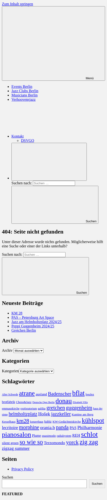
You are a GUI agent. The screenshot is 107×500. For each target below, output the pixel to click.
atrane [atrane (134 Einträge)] (27, 393)
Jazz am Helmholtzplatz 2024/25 (36, 322)
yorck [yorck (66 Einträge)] (72, 442)
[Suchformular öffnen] (49, 162)
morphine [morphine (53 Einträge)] (29, 427)
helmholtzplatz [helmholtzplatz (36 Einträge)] (23, 413)
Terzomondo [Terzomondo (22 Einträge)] (54, 442)
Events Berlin (21, 87)
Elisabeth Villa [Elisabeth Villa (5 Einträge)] (80, 402)
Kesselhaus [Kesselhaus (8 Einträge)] (8, 421)
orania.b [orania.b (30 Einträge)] (47, 427)
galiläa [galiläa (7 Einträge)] (42, 408)
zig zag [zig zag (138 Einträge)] (89, 442)
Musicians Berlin (24, 95)
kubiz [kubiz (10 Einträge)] (48, 421)
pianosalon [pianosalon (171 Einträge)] (16, 434)
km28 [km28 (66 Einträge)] (22, 421)
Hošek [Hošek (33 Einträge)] (44, 413)
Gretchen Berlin (23, 330)
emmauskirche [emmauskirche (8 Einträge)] (11, 408)
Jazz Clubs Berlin (24, 91)
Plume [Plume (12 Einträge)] (36, 435)
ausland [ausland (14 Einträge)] (41, 394)
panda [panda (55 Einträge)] (62, 427)
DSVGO (27, 140)
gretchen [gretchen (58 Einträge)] (55, 408)
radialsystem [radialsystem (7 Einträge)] (64, 435)
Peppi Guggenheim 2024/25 (32, 326)
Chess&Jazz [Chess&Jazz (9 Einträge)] (23, 402)
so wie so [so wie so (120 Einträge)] (31, 442)
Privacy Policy (22, 469)
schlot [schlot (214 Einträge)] (89, 434)
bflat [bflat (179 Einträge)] (78, 393)
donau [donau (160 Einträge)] (64, 400)
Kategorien (10, 371)
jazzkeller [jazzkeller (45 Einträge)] (61, 414)
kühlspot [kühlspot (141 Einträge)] (93, 420)
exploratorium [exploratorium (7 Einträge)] (28, 408)
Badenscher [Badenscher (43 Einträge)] (59, 394)
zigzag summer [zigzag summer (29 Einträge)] (16, 448)
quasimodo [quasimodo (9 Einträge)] (49, 435)
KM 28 (16, 313)
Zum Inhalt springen (17, 4)
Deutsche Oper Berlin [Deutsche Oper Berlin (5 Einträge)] (43, 402)
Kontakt (53, 136)
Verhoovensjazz (23, 99)
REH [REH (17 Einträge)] (76, 435)
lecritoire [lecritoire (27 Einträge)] (10, 427)
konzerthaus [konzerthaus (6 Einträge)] (36, 421)
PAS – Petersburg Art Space (32, 317)
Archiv (7, 350)
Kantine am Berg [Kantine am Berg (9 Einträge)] (82, 414)
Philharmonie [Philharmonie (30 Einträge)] (89, 427)
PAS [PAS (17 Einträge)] (73, 428)
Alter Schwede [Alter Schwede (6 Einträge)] (10, 394)
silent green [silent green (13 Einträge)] (10, 443)
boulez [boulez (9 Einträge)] (90, 394)
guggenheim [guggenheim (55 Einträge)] (79, 408)
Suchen (7, 477)
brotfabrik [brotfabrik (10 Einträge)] (8, 402)
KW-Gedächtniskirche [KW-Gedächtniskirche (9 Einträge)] (66, 421)
